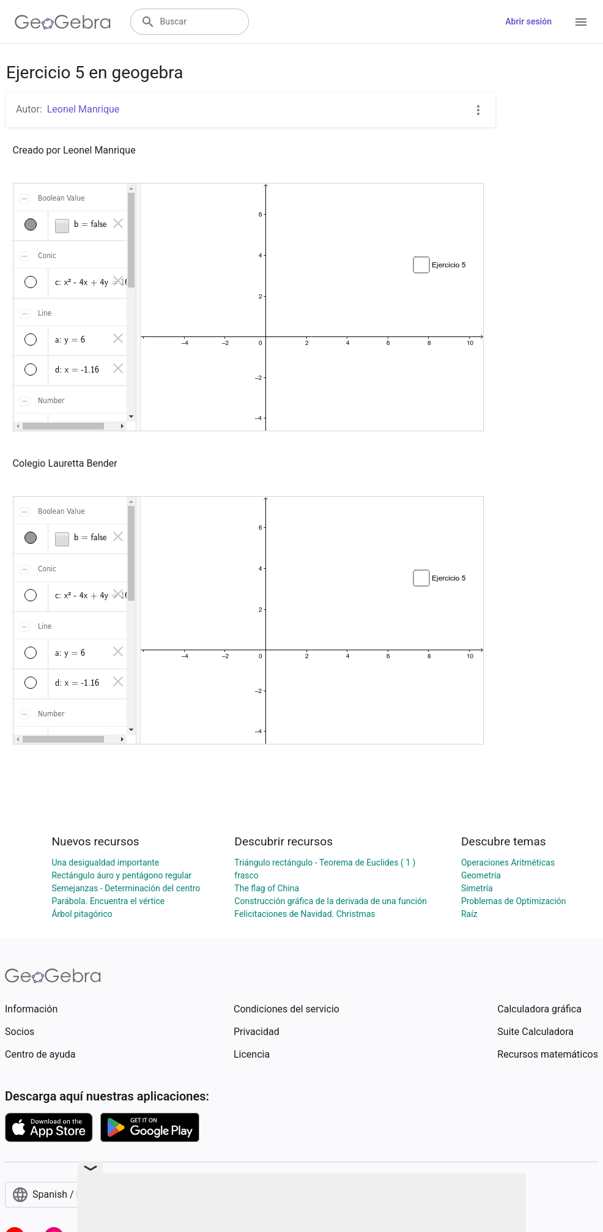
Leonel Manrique (83, 109)
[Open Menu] (581, 22)
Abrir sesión (528, 21)
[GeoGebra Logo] (63, 22)
